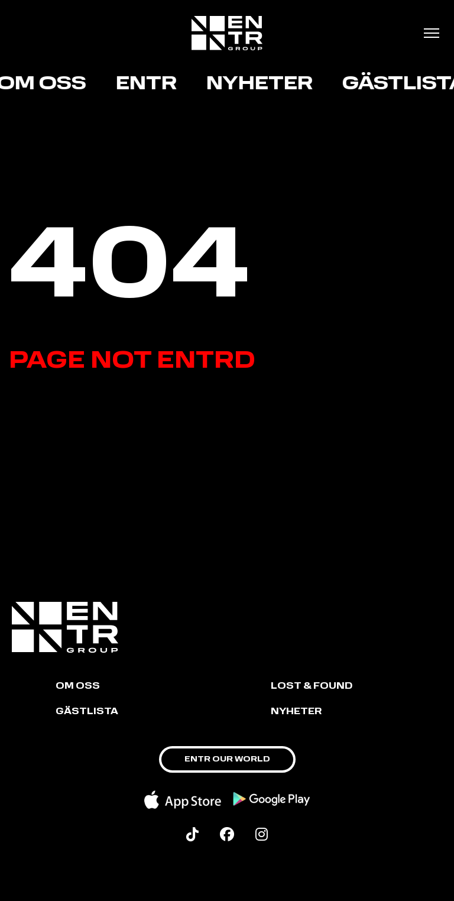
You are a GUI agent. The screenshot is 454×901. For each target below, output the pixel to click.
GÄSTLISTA (87, 712)
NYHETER (296, 712)
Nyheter (261, 84)
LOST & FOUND (311, 686)
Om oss (78, 686)
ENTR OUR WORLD (227, 759)
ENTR (148, 84)
